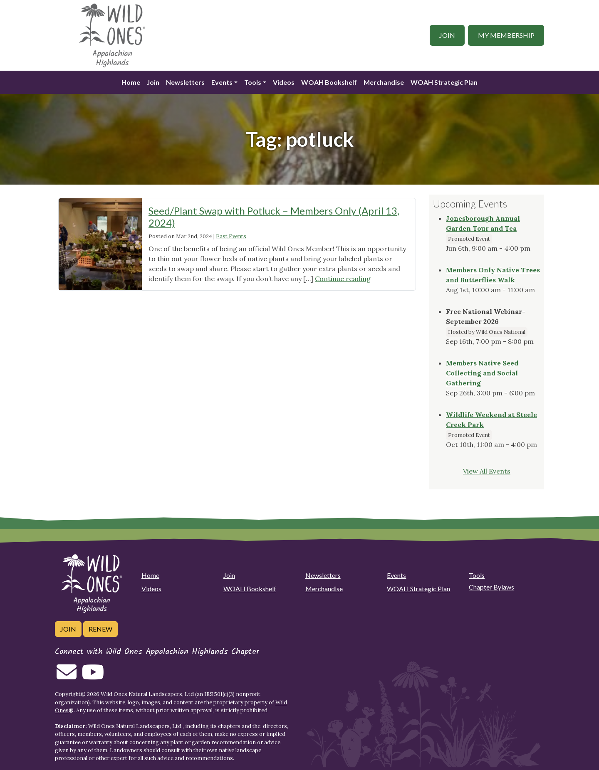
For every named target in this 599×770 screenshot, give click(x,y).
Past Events (231, 236)
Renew (100, 629)
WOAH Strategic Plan (444, 82)
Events (222, 82)
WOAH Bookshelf (329, 82)
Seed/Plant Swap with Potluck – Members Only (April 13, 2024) (274, 217)
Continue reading (343, 278)
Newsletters (185, 82)
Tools (252, 82)
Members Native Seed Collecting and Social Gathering (482, 373)
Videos (284, 82)
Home (130, 82)
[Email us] (66, 677)
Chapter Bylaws (491, 587)
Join (447, 35)
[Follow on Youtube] (93, 677)
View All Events (486, 471)
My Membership (506, 35)
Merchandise (384, 82)
